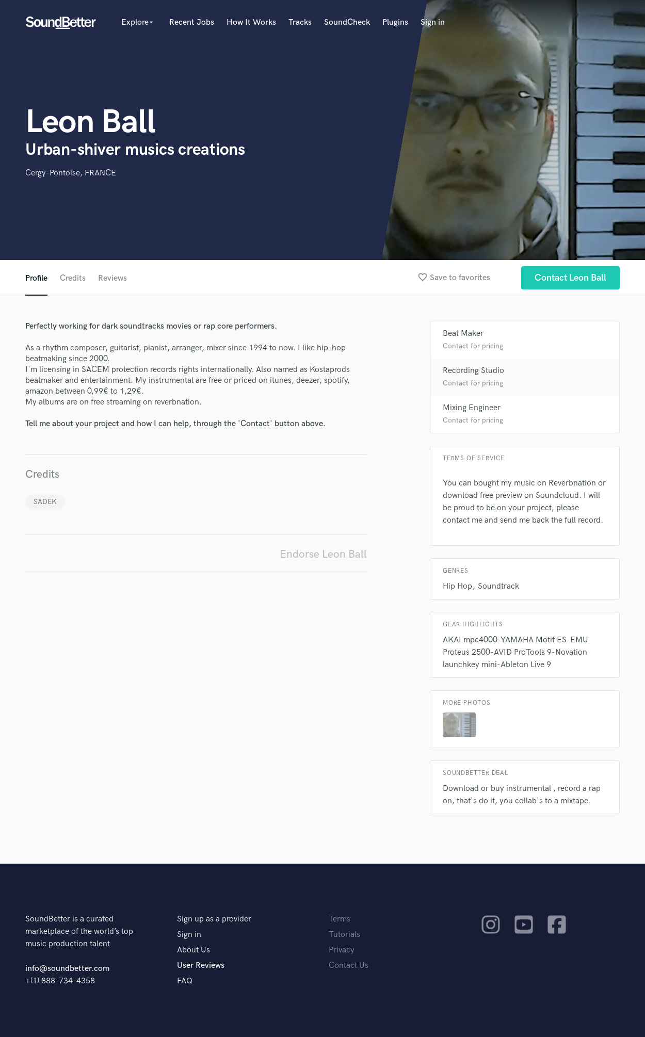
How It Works (251, 22)
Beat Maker (463, 333)
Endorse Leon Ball (323, 554)
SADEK (45, 501)
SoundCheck (347, 22)
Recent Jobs (191, 22)
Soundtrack (498, 586)
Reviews (112, 278)
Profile (36, 278)
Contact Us (348, 965)
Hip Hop (457, 586)
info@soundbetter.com (67, 969)
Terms (339, 919)
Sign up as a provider (214, 919)
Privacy (341, 950)
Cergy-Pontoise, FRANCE (70, 173)
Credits (73, 278)
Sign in (433, 22)
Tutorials (344, 934)
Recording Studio (473, 371)
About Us (193, 950)
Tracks (300, 22)
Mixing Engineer (472, 408)
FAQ (184, 981)
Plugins (395, 22)
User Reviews (200, 965)
